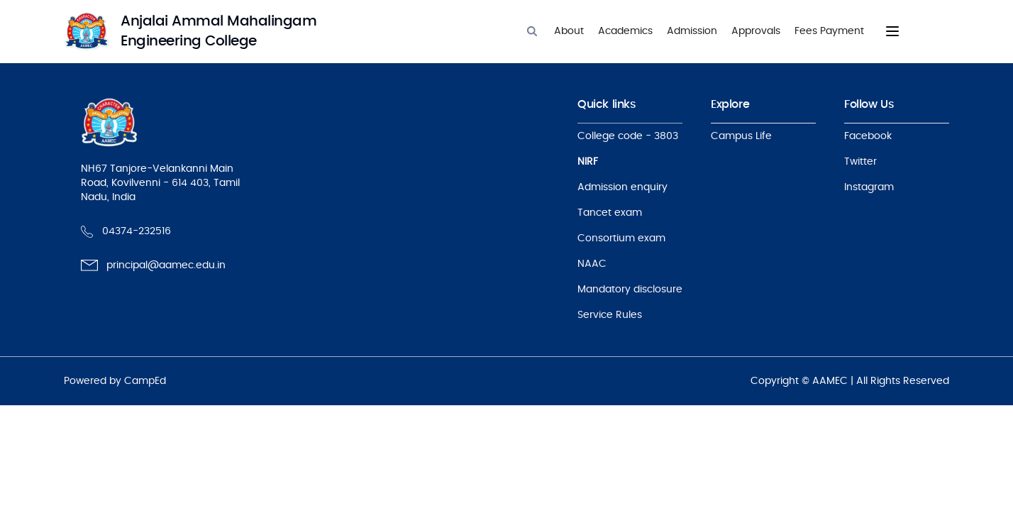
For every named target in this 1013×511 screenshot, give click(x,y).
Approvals (755, 31)
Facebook (868, 136)
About (569, 31)
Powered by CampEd (115, 381)
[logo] (206, 31)
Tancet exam (609, 213)
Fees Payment (829, 31)
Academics (625, 31)
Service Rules (609, 315)
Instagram (869, 187)
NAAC (592, 264)
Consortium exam (621, 238)
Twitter (860, 162)
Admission (692, 31)
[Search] (532, 31)
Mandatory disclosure (629, 290)
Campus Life (741, 136)
